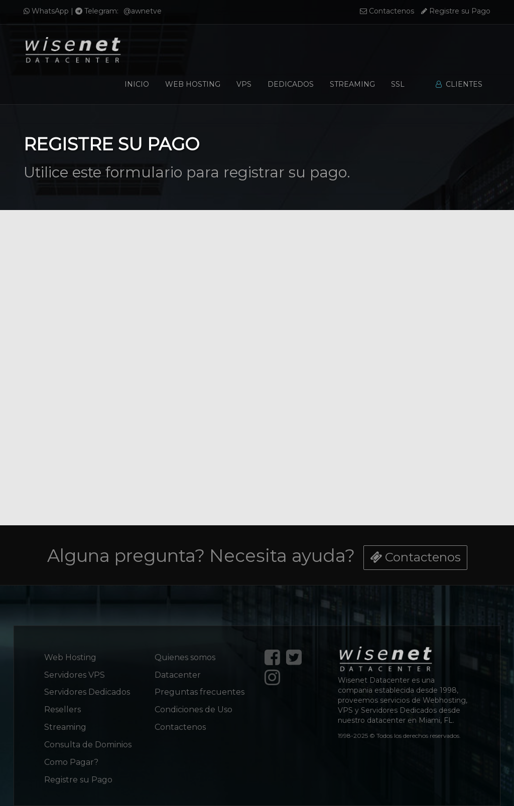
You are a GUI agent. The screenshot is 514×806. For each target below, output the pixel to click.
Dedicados (291, 84)
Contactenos (387, 11)
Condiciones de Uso (193, 709)
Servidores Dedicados (87, 692)
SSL (398, 84)
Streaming (352, 84)
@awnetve (142, 11)
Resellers (62, 709)
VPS (243, 84)
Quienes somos (185, 657)
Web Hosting (192, 84)
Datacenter (178, 675)
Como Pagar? (71, 762)
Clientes (459, 84)
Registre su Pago (455, 11)
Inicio (136, 84)
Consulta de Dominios (88, 744)
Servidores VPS (74, 675)
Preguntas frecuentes (199, 692)
